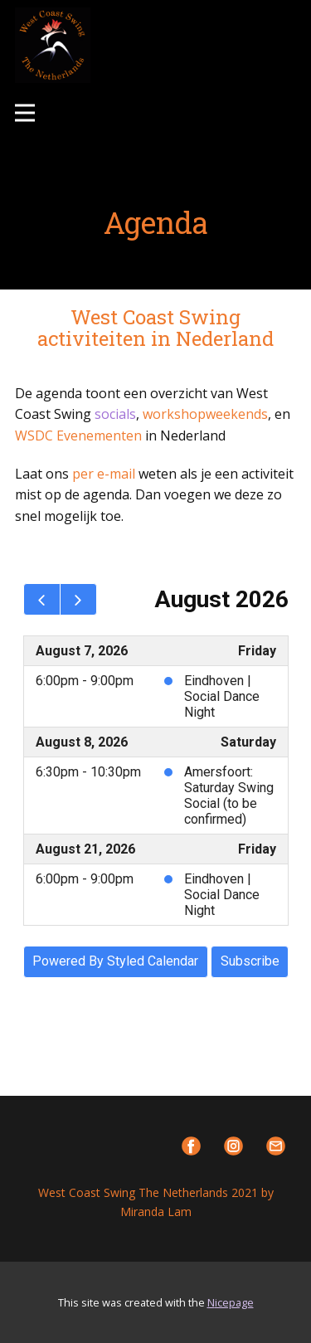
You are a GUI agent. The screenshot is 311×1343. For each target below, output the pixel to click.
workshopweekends (205, 414)
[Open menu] (25, 113)
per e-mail (103, 474)
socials (115, 414)
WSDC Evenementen (78, 435)
